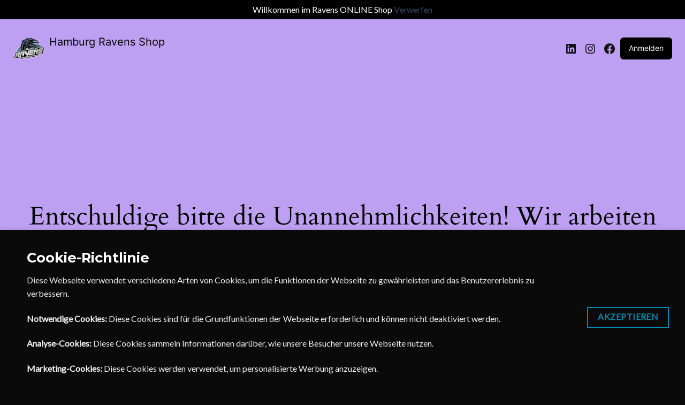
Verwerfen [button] (413, 9)
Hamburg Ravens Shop (107, 41)
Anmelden (646, 47)
